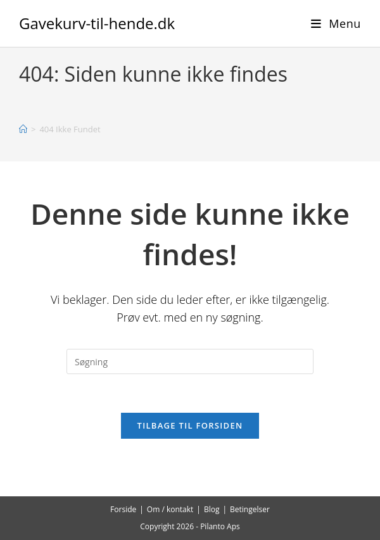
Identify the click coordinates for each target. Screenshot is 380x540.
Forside (123, 509)
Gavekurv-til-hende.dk (97, 23)
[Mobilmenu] (336, 23)
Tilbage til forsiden (190, 425)
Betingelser (250, 509)
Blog (212, 509)
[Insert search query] (190, 361)
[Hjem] (23, 129)
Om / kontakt (170, 509)
